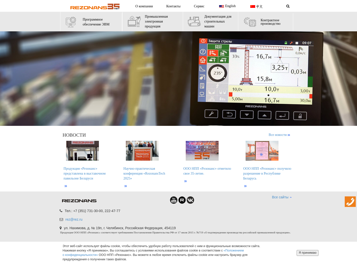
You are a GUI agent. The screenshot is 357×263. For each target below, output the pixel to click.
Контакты (173, 6)
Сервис (199, 6)
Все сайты (282, 197)
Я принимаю (308, 252)
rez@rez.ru (74, 219)
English (227, 6)
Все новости (279, 135)
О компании (144, 6)
